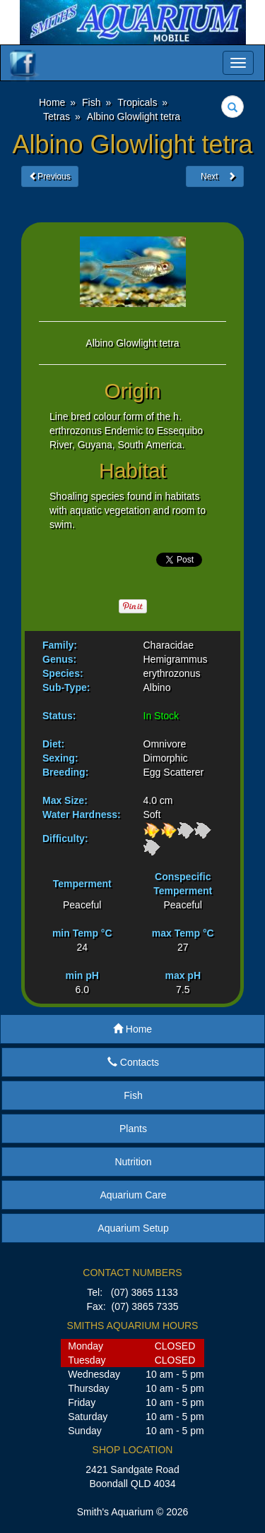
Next (215, 176)
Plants (133, 1128)
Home (132, 1029)
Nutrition (132, 1161)
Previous (50, 176)
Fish (133, 1095)
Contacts (133, 1062)
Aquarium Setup (133, 1228)
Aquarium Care (133, 1195)
